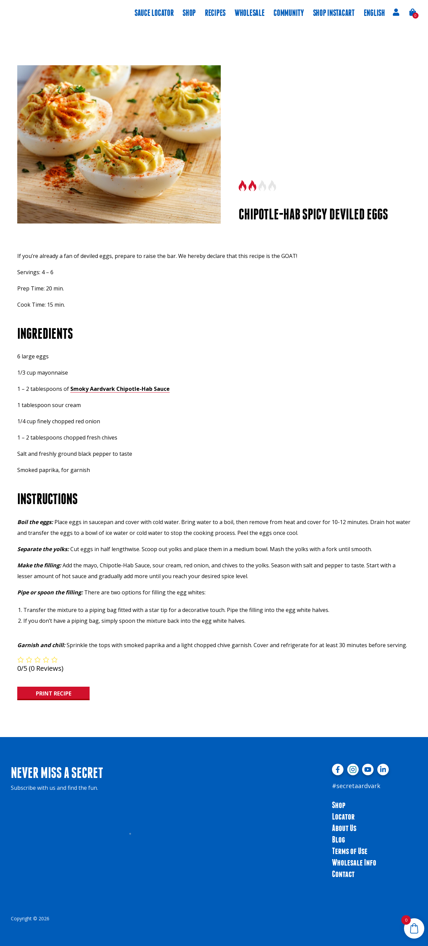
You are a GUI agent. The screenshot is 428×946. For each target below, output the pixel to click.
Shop (189, 12)
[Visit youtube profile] (368, 769)
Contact (343, 873)
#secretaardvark (356, 786)
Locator (343, 816)
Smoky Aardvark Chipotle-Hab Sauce (120, 389)
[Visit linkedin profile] (383, 769)
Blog (338, 839)
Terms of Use (349, 850)
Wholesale (250, 12)
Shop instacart (334, 12)
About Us (344, 827)
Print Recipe (53, 693)
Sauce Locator (154, 12)
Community (289, 12)
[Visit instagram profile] (353, 769)
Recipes (215, 12)
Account (396, 12)
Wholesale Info (354, 862)
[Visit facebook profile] (337, 769)
